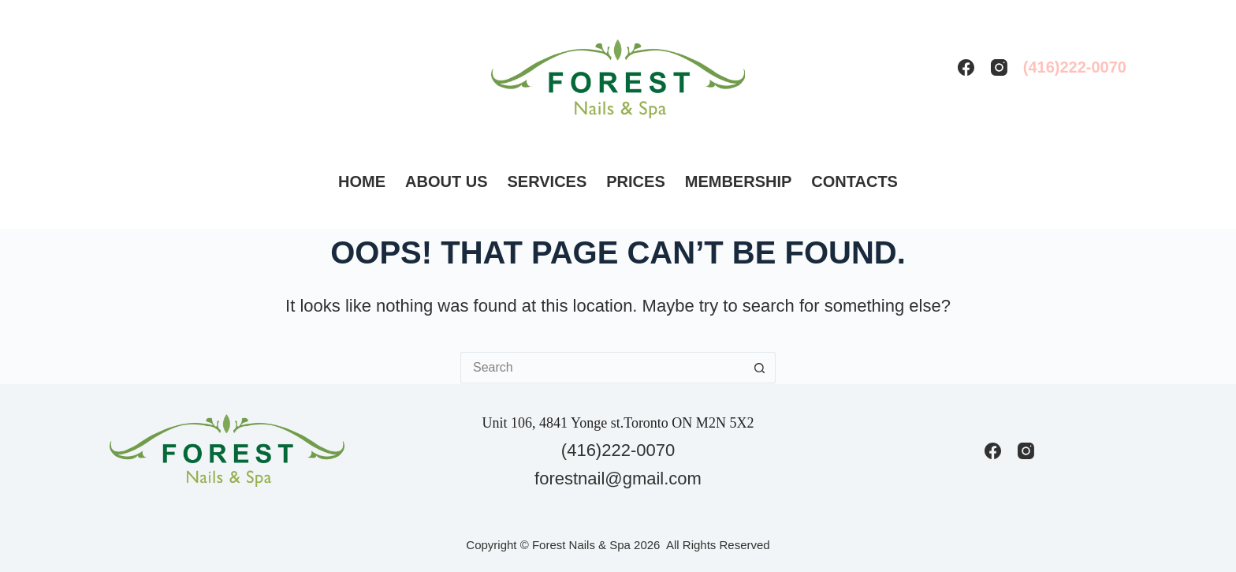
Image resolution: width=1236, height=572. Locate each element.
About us (446, 181)
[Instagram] (999, 67)
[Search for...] (602, 367)
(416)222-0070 (1074, 67)
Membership (738, 181)
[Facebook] (966, 67)
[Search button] (760, 367)
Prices (635, 181)
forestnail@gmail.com (618, 478)
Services (547, 181)
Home (361, 181)
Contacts (854, 181)
